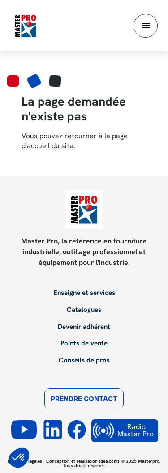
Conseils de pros (84, 360)
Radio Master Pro (123, 431)
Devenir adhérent (84, 327)
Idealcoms (109, 461)
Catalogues (84, 310)
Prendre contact (84, 399)
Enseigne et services (84, 293)
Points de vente (84, 343)
